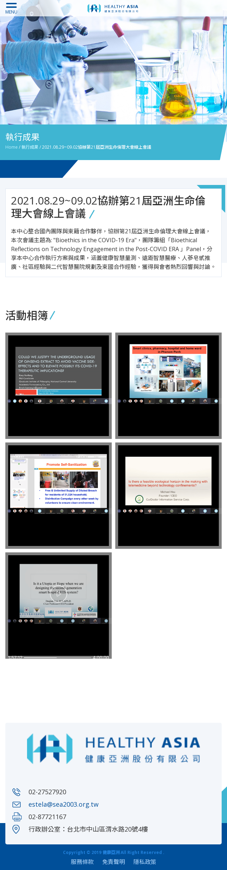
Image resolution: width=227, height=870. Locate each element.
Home (11, 147)
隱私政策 (144, 862)
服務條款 (82, 862)
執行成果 (29, 147)
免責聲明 (113, 862)
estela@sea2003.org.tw (63, 804)
